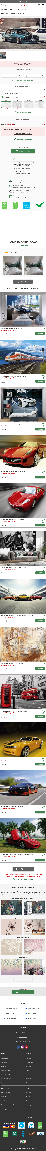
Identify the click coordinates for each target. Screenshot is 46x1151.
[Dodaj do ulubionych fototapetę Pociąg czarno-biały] (43, 568)
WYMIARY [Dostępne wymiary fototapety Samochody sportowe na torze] (40, 620)
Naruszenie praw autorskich (8, 1105)
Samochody (4, 333)
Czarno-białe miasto (10, 716)
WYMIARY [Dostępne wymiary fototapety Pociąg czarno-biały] (40, 572)
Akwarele (10, 668)
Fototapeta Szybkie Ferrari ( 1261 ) (12, 519)
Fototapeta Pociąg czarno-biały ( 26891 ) (14, 567)
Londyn (3, 716)
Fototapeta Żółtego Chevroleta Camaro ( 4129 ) (16, 759)
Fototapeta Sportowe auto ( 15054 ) (12, 328)
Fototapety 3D (10, 573)
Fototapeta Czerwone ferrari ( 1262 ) (13, 472)
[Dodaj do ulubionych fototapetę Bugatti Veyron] (43, 807)
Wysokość (34, 73)
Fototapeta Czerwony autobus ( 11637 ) (14, 711)
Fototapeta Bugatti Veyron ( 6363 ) (12, 807)
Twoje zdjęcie (4, 1062)
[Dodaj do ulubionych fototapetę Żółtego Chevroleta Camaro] (43, 759)
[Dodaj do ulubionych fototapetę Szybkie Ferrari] (43, 520)
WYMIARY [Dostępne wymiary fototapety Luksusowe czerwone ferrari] (40, 860)
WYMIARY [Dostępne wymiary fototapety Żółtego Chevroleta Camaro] (40, 764)
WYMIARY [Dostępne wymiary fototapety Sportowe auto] (40, 333)
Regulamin (3, 1113)
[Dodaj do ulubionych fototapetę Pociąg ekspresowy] (43, 376)
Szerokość (11, 73)
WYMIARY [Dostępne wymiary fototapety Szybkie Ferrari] (40, 525)
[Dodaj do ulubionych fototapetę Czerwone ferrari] (43, 472)
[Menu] (43, 5)
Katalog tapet (4, 1058)
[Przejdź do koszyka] (39, 5)
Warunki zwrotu (5, 1100)
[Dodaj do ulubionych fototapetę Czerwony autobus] (43, 711)
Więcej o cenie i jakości (23, 133)
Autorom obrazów (5, 1092)
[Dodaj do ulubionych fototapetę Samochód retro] (43, 663)
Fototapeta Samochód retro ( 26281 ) (13, 663)
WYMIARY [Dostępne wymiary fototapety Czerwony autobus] (40, 716)
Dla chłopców (10, 621)
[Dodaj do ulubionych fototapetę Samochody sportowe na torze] (43, 616)
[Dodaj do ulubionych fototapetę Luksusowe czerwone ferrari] (43, 855)
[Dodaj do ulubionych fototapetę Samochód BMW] (43, 424)
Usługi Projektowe (5, 1070)
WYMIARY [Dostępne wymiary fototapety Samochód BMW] (40, 429)
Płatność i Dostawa (6, 1078)
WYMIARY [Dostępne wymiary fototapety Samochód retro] (40, 668)
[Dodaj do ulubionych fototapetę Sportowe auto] (43, 328)
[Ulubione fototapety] (2, 5)
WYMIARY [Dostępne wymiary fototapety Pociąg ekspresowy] (40, 381)
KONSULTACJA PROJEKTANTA (23, 979)
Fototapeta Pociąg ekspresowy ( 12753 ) (14, 376)
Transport (3, 381)
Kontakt (3, 1082)
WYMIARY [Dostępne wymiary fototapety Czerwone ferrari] (40, 477)
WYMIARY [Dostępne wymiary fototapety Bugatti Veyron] (40, 812)
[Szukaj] (6, 5)
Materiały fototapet (5, 1074)
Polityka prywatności (6, 1109)
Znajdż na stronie (5, 1066)
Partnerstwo (4, 1096)
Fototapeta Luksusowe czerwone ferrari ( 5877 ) (17, 854)
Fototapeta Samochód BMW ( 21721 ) (12, 424)
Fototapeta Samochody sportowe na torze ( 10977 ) (18, 615)
